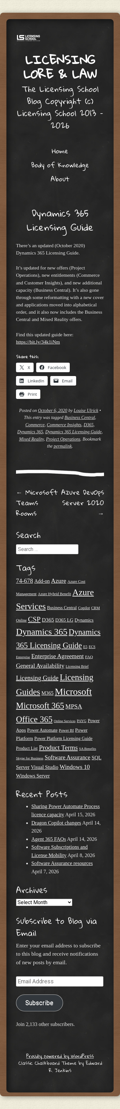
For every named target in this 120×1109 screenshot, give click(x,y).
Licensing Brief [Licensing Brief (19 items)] (77, 666)
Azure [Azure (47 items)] (58, 580)
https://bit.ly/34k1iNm (38, 342)
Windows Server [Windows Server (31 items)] (33, 775)
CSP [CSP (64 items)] (34, 619)
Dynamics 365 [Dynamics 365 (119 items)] (42, 632)
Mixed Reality (31, 439)
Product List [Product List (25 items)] (27, 748)
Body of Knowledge (60, 165)
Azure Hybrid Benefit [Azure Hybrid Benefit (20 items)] (54, 594)
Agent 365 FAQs (48, 839)
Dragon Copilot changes (56, 823)
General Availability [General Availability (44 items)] (40, 665)
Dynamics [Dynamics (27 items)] (84, 620)
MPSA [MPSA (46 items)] (73, 706)
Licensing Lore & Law (60, 66)
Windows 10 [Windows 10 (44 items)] (75, 767)
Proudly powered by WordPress (60, 1055)
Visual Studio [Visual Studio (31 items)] (44, 767)
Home (60, 151)
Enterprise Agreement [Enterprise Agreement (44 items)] (57, 656)
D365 (88, 424)
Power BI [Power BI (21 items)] (66, 730)
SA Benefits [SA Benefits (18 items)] (87, 748)
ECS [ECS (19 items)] (92, 647)
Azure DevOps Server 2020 (82, 503)
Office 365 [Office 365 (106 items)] (34, 719)
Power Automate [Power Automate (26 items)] (42, 730)
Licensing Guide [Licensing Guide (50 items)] (37, 677)
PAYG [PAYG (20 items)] (81, 721)
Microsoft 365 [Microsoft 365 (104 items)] (40, 705)
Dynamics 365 (30, 431)
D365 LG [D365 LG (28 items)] (64, 620)
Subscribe (39, 1003)
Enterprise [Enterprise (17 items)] (23, 657)
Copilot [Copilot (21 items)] (84, 608)
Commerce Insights (64, 424)
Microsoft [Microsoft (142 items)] (73, 692)
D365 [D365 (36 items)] (48, 620)
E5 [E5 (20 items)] (85, 647)
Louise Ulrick (86, 410)
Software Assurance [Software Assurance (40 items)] (68, 757)
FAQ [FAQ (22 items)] (89, 657)
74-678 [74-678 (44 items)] (24, 580)
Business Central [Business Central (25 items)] (62, 607)
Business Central (80, 417)
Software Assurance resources (62, 863)
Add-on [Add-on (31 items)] (42, 581)
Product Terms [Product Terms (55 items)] (58, 747)
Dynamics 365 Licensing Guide (73, 431)
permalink (63, 446)
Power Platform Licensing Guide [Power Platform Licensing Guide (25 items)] (63, 738)
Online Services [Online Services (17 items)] (65, 721)
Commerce (34, 424)
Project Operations (63, 439)
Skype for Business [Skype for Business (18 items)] (30, 758)
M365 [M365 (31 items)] (47, 693)
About (60, 179)
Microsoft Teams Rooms (37, 503)
